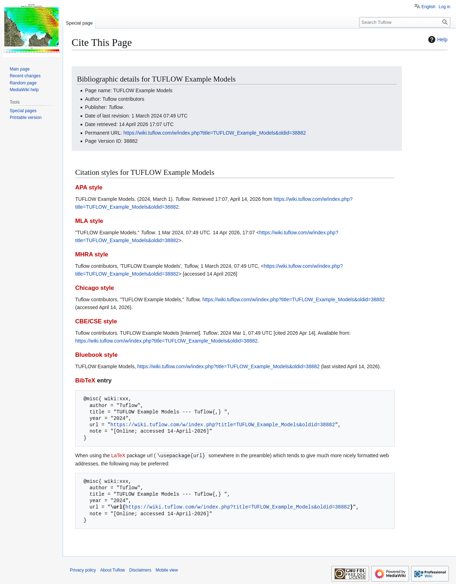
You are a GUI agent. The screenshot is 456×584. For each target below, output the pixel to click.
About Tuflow (112, 569)
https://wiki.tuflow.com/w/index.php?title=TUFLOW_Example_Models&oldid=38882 (215, 133)
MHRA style (91, 254)
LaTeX (118, 455)
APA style (88, 187)
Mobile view (167, 569)
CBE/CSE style (96, 321)
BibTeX (85, 380)
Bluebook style (96, 354)
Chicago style (94, 288)
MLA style (89, 221)
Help (436, 39)
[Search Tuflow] (404, 22)
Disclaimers (140, 569)
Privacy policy (83, 569)
